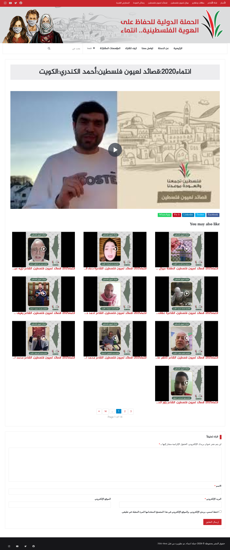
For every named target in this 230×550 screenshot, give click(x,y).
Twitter (200, 215)
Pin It (177, 215)
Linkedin (188, 215)
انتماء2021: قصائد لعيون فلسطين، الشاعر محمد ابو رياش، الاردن (43, 358)
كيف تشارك (131, 48)
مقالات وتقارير (198, 3)
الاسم (217, 486)
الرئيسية (177, 48)
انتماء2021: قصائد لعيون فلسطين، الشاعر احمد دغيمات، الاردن (115, 313)
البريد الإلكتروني (213, 499)
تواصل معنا (147, 48)
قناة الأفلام (212, 3)
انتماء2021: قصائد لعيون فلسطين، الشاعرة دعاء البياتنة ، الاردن (115, 268)
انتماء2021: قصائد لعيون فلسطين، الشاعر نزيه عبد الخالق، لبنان (43, 268)
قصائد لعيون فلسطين (157, 3)
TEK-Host (162, 544)
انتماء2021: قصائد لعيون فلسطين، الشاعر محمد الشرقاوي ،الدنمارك (115, 358)
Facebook (213, 215)
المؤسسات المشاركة (110, 48)
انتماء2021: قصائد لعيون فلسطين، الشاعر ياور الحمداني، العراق (186, 402)
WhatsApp (164, 215)
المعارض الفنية (123, 3)
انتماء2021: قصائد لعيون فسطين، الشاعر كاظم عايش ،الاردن (186, 358)
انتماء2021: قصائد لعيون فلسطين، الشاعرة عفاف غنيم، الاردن (186, 313)
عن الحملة (163, 48)
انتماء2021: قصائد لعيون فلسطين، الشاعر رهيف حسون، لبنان (43, 313)
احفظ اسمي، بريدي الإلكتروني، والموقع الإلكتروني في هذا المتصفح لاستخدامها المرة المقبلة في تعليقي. (170, 512)
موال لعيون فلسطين (180, 3)
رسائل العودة (139, 3)
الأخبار (223, 3)
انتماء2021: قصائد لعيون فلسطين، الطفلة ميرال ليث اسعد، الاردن (186, 268)
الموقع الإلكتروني (103, 499)
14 (106, 411)
